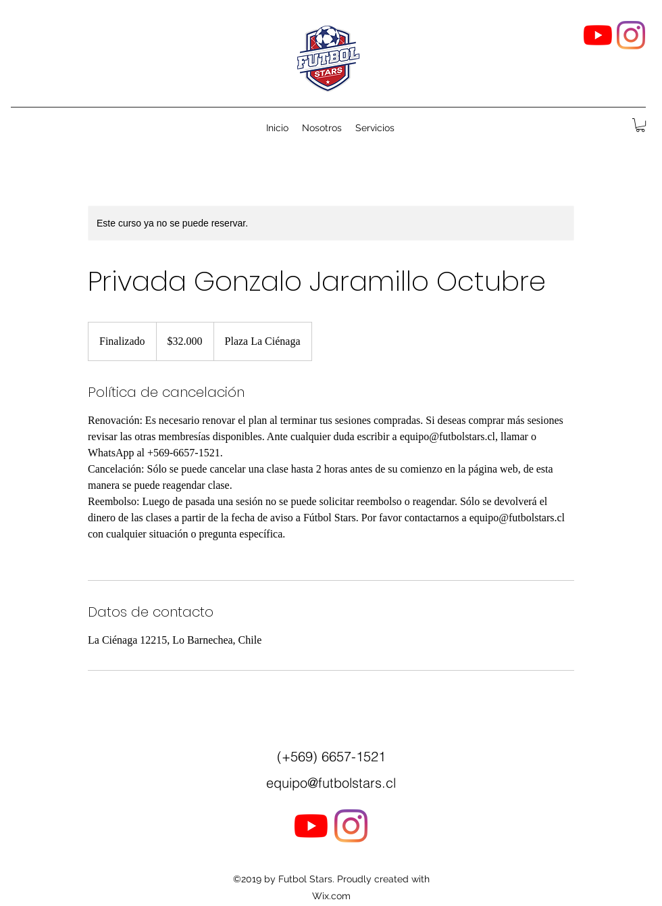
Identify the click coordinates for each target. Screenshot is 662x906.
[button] (640, 125)
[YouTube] (598, 35)
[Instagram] (631, 35)
